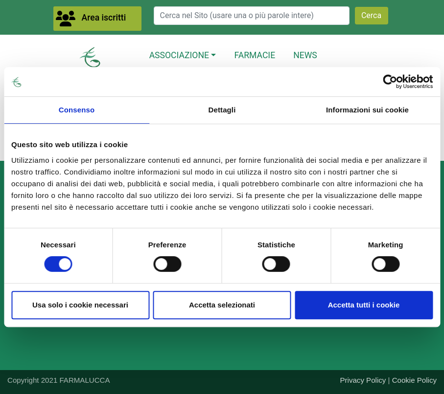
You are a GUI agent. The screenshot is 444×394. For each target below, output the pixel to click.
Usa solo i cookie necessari (80, 305)
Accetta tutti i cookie (364, 305)
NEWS (305, 55)
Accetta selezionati (222, 305)
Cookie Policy (414, 380)
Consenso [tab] (76, 110)
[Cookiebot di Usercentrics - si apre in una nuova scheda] (390, 81)
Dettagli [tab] (222, 110)
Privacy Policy (363, 380)
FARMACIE (254, 55)
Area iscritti (104, 17)
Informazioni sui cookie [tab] (367, 110)
